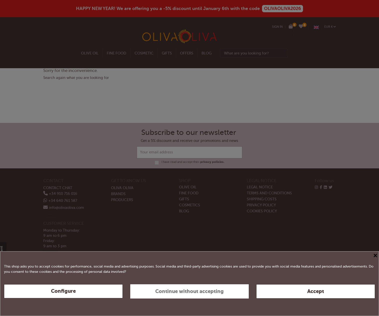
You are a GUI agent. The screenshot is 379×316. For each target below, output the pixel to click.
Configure (63, 291)
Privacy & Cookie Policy (356, 306)
